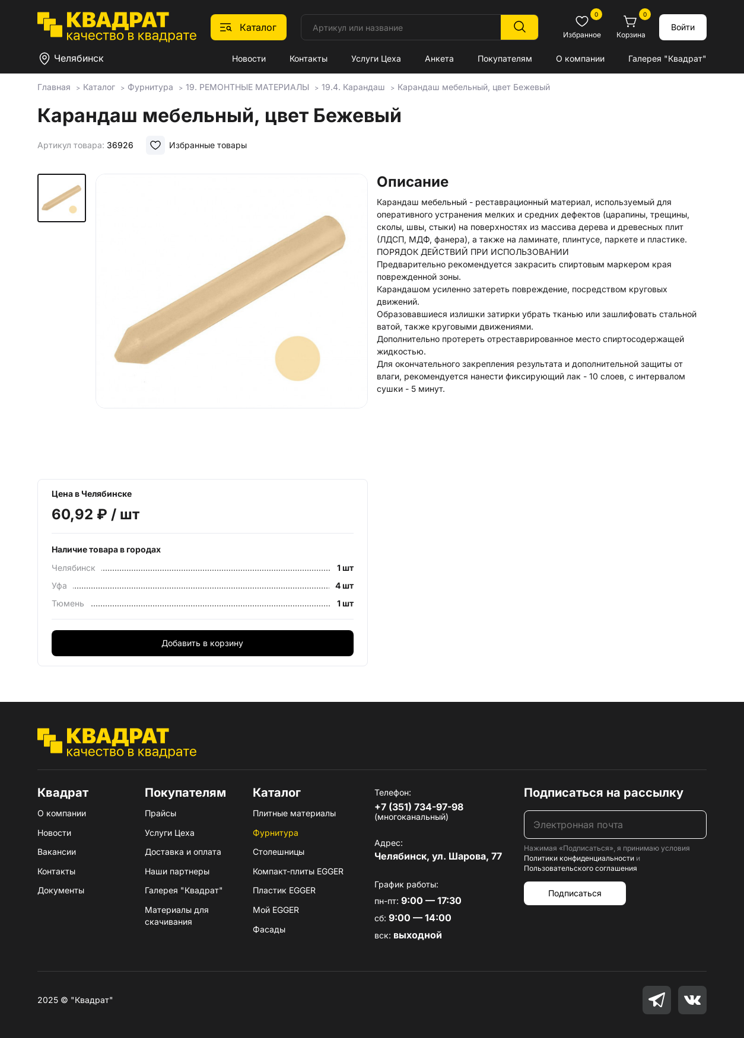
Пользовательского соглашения (580, 868)
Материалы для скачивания (177, 916)
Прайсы (160, 813)
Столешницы (278, 852)
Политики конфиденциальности (579, 858)
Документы (60, 890)
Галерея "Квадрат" (667, 58)
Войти (683, 27)
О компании (580, 58)
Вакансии (56, 852)
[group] (232, 322)
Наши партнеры (177, 871)
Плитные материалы (294, 813)
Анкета (439, 58)
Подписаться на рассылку (603, 792)
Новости (249, 58)
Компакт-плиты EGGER (298, 871)
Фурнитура (275, 833)
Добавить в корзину (202, 643)
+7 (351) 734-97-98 (418, 806)
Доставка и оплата (183, 852)
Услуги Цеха (376, 58)
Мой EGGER (276, 910)
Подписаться (575, 893)
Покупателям (505, 58)
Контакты (309, 58)
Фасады (269, 929)
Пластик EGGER (284, 890)
